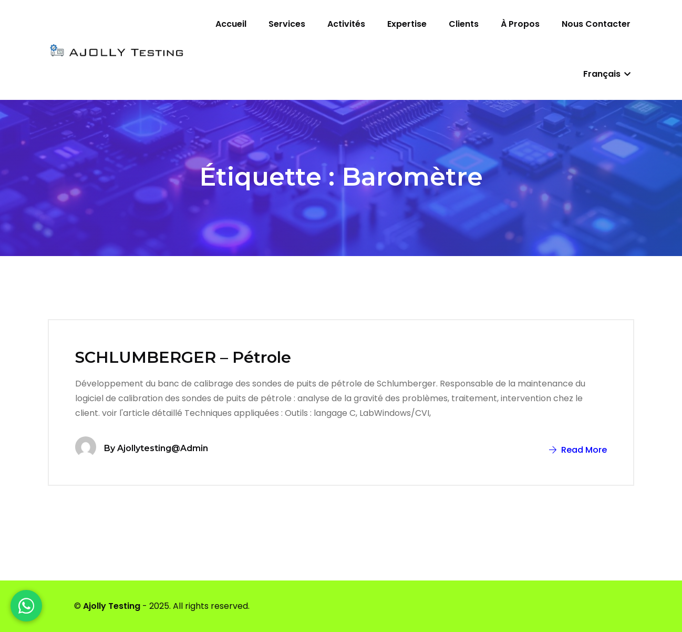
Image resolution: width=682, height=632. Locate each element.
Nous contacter (596, 24)
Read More (578, 450)
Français (607, 74)
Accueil (230, 24)
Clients (464, 24)
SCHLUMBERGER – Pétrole (183, 357)
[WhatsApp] (26, 605)
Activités (346, 24)
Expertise (407, 24)
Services (286, 24)
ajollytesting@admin (162, 448)
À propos (520, 24)
